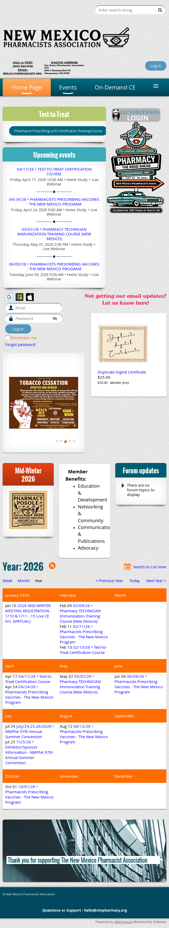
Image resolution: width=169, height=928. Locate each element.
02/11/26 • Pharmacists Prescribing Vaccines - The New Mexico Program (84, 634)
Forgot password (20, 344)
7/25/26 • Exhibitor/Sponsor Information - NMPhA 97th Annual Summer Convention (29, 752)
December (123, 776)
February (68, 595)
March (120, 595)
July (8, 715)
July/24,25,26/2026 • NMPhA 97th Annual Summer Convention (29, 731)
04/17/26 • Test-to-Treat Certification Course (54, 171)
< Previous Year (109, 580)
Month (24, 580)
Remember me (23, 337)
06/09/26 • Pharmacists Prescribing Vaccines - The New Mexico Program (54, 266)
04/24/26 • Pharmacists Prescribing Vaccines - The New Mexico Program (54, 202)
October (12, 776)
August (66, 715)
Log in (155, 65)
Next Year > (156, 580)
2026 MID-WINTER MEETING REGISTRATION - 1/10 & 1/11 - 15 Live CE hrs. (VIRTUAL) (28, 613)
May (63, 665)
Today (134, 580)
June (118, 665)
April (9, 665)
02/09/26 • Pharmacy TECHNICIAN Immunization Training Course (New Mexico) (80, 613)
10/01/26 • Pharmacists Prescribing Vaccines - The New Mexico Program (29, 794)
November (69, 776)
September (124, 715)
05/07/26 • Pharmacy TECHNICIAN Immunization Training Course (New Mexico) (54, 234)
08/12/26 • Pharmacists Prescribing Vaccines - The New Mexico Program (84, 734)
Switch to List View (149, 566)
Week (7, 580)
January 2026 (17, 595)
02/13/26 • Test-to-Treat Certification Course (83, 650)
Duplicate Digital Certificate (122, 372)
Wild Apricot (123, 922)
